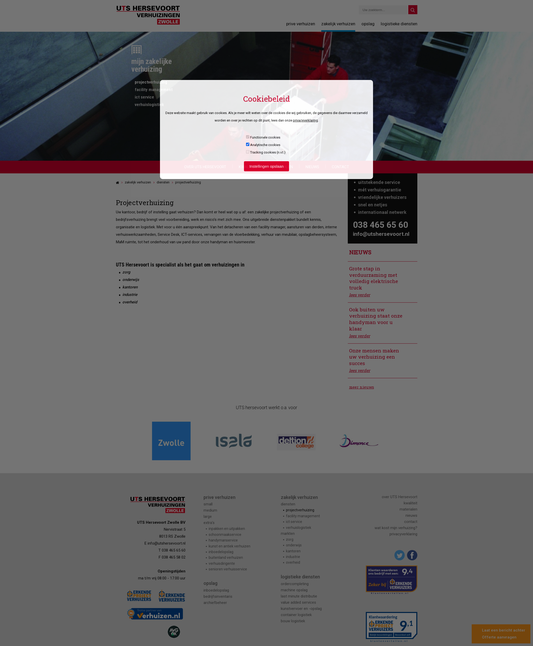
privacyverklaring (305, 120)
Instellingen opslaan (266, 166)
